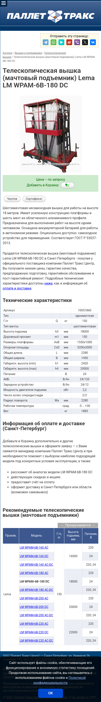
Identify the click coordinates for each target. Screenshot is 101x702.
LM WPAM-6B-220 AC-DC (36, 640)
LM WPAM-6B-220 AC (34, 624)
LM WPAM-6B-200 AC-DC (36, 615)
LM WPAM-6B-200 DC (34, 607)
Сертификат (34, 199)
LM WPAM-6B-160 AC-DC (36, 565)
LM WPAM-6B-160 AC (34, 547)
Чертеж (12, 199)
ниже (48, 283)
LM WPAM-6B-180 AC (34, 573)
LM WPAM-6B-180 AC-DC (36, 590)
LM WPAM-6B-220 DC (34, 632)
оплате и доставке (17, 288)
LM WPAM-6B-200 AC (34, 598)
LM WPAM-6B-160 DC (34, 556)
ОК (50, 693)
